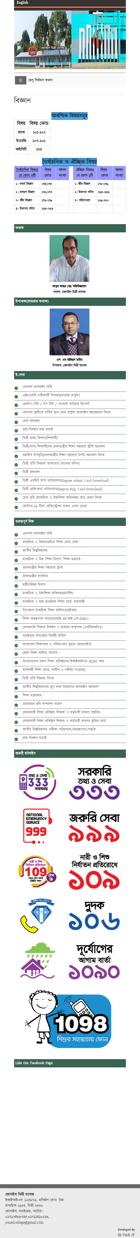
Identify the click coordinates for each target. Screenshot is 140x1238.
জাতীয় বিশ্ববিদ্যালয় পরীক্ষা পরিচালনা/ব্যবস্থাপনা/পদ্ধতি (59, 729)
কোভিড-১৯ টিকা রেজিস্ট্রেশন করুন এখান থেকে (55, 506)
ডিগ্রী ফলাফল (31, 472)
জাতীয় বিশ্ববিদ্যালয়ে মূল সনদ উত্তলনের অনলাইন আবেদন (60, 687)
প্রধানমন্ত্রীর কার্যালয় (35, 576)
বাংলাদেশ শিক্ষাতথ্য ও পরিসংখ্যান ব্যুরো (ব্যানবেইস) (57, 644)
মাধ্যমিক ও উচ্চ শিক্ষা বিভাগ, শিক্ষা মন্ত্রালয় (51, 559)
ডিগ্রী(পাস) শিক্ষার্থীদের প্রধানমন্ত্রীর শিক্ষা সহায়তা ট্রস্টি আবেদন (64, 446)
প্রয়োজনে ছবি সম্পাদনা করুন (42, 704)
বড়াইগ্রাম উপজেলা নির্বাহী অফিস (44, 636)
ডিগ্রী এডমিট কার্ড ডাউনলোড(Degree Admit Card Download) (66, 480)
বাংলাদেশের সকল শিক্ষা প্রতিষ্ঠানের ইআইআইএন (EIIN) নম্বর (63, 661)
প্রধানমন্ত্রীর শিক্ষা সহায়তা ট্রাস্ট (43, 567)
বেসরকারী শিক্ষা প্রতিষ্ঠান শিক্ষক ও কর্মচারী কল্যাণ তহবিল (61, 712)
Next (121, 36)
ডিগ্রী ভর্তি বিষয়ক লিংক (38, 678)
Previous (19, 36)
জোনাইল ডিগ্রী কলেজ (52, 48)
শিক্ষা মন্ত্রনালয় (32, 695)
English (22, 2)
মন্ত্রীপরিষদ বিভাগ (34, 584)
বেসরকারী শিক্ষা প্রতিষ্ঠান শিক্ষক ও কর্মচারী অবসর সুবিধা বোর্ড (64, 721)
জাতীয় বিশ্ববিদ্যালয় (35, 550)
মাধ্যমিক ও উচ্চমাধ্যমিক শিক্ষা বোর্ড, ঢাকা (51, 542)
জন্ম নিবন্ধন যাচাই (35, 738)
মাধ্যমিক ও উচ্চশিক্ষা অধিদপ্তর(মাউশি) (48, 593)
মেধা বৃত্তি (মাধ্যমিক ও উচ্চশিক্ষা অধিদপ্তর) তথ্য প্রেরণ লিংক (62, 497)
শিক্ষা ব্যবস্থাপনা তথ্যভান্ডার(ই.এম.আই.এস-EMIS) (55, 619)
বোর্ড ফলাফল (31, 421)
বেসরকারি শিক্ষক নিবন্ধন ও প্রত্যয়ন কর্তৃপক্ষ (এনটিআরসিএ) (62, 627)
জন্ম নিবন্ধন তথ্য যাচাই (38, 429)
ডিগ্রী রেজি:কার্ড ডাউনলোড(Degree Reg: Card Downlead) (62, 489)
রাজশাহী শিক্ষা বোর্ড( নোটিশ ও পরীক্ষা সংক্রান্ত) (54, 670)
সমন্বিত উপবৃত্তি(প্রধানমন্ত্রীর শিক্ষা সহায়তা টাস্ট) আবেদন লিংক (64, 455)
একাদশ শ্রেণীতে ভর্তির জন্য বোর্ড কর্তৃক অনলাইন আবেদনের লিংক (67, 412)
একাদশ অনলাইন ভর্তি (37, 387)
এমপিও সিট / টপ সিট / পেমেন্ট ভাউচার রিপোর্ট (56, 404)
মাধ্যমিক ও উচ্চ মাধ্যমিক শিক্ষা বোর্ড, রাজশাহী (54, 601)
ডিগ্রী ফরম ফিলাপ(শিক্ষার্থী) (40, 438)
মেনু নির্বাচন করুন (40, 80)
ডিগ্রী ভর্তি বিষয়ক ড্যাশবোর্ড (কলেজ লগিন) (51, 463)
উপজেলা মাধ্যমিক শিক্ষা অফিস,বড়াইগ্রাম (50, 610)
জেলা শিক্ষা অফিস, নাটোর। (41, 653)
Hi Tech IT (126, 1235)
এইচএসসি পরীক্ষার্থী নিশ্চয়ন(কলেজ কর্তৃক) (51, 395)
